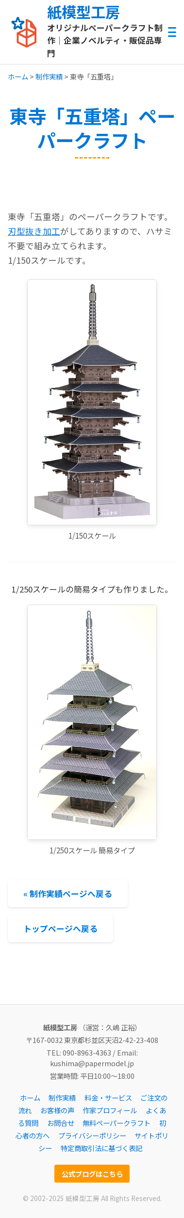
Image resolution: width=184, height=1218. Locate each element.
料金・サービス (108, 1097)
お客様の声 (57, 1110)
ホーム (18, 76)
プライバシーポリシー (92, 1135)
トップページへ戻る (60, 928)
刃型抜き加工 (34, 231)
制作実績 (49, 76)
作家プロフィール (110, 1110)
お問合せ (60, 1123)
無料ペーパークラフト (117, 1123)
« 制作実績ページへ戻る (67, 893)
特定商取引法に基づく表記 (101, 1148)
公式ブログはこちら (92, 1174)
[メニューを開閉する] (172, 32)
